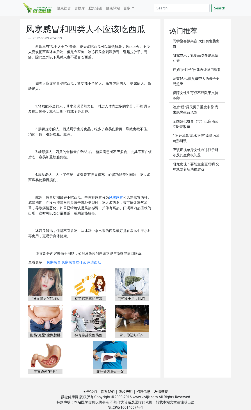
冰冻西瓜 (94, 262)
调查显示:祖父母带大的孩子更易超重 (196, 81)
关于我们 (90, 391)
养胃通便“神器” (45, 371)
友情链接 (161, 391)
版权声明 (126, 391)
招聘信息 (143, 391)
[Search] (182, 8)
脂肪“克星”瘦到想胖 (45, 335)
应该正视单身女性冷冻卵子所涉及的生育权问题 (195, 152)
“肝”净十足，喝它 (131, 298)
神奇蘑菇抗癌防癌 (89, 335)
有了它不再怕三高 (89, 298)
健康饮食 (64, 8)
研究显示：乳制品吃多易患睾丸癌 (195, 58)
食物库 (79, 8)
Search (219, 8)
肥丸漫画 (95, 8)
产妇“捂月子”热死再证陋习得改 (197, 69)
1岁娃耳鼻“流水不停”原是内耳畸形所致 (196, 138)
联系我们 (108, 391)
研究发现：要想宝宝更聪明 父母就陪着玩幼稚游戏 (196, 167)
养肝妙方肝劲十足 (110, 371)
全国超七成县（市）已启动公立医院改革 (195, 124)
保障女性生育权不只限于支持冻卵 (195, 95)
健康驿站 (113, 8)
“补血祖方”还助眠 (45, 298)
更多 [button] (127, 8)
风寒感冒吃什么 (74, 262)
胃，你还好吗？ (131, 335)
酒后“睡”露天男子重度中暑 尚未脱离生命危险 (195, 110)
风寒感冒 (116, 197)
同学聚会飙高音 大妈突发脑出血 (196, 44)
